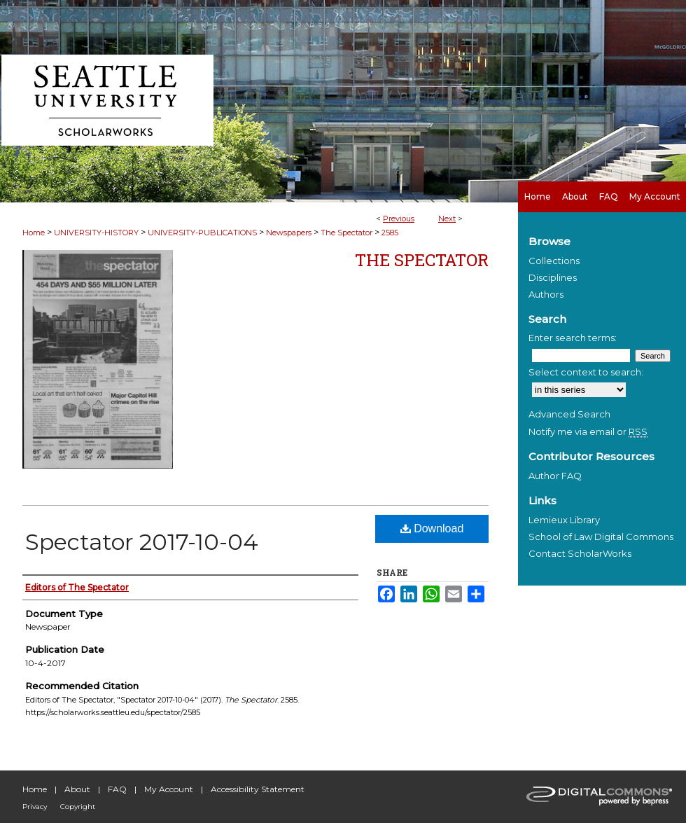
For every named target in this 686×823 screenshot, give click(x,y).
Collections (554, 260)
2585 (390, 232)
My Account (168, 789)
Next (447, 218)
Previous (398, 218)
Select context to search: (585, 372)
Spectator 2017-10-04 (141, 541)
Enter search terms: (572, 337)
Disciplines (552, 277)
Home (33, 232)
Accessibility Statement (257, 789)
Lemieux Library (564, 519)
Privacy (34, 806)
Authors (546, 294)
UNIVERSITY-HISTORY (96, 232)
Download (432, 528)
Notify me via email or (588, 431)
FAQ (117, 789)
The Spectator (346, 232)
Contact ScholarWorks (579, 553)
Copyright (77, 806)
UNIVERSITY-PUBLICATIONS (202, 232)
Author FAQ (555, 475)
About (77, 789)
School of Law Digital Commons (600, 536)
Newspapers (289, 232)
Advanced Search (569, 414)
